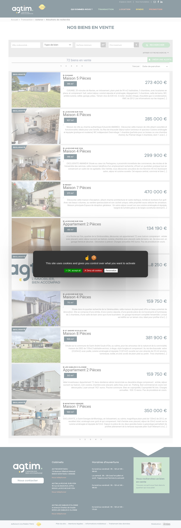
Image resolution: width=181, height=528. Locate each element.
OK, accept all (73, 270)
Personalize (111, 270)
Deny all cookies (93, 270)
